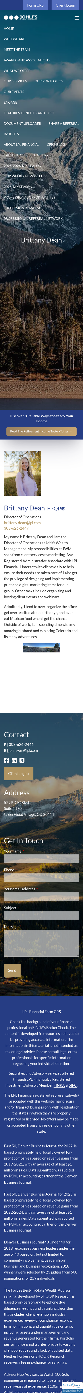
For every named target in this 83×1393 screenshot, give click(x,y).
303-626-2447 (16, 528)
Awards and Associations (27, 60)
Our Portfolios (49, 81)
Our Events (14, 92)
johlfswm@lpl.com (23, 750)
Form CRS (35, 5)
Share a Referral (64, 123)
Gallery (41, 155)
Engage (10, 102)
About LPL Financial (21, 144)
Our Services (15, 81)
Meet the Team (17, 49)
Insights (11, 134)
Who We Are (14, 39)
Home (9, 28)
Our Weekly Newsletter (25, 176)
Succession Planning (23, 208)
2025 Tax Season (18, 187)
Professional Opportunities (29, 197)
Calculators (15, 155)
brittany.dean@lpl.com (22, 522)
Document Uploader (22, 123)
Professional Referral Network (33, 218)
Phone (26, 870)
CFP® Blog (56, 144)
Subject (27, 908)
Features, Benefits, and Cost (29, 113)
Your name (30, 851)
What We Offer (17, 71)
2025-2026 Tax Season (22, 166)
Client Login (65, 5)
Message (28, 926)
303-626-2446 (21, 744)
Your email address (36, 889)
